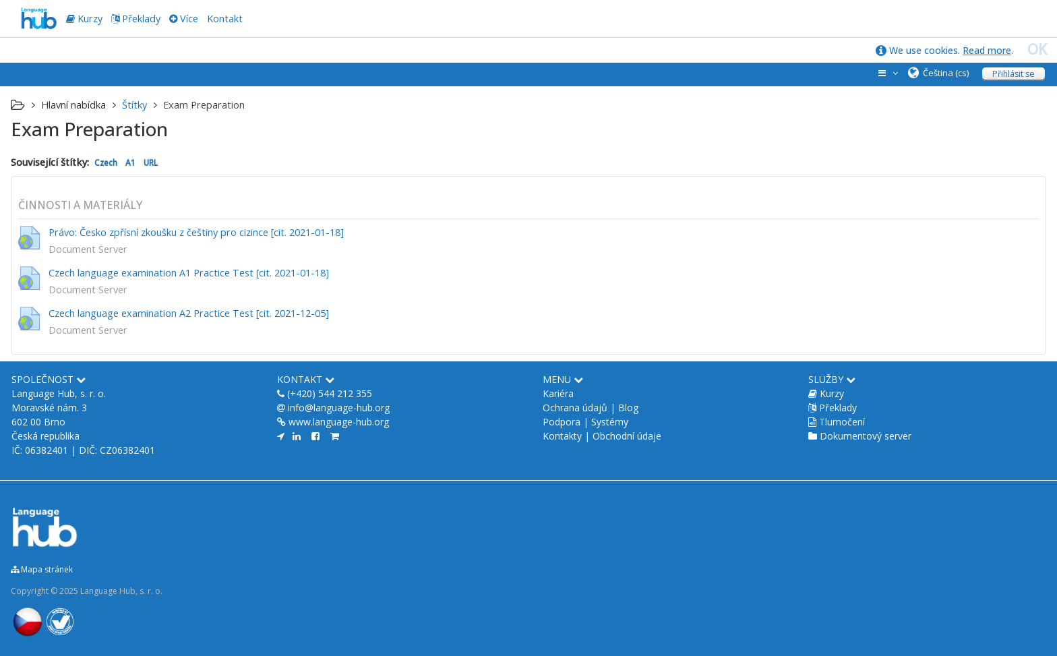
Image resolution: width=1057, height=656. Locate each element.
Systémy (609, 421)
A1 (130, 162)
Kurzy (832, 393)
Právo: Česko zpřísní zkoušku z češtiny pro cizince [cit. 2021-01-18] (196, 232)
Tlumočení (842, 421)
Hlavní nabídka (73, 104)
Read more (987, 50)
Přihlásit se (1013, 74)
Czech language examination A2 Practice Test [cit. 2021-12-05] (189, 313)
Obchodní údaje (627, 435)
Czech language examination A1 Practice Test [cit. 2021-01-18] (189, 272)
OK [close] (1037, 49)
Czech (105, 162)
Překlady (141, 18)
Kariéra (558, 393)
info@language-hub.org (339, 407)
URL (151, 162)
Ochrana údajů (575, 407)
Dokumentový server (865, 435)
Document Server (88, 249)
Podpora (561, 421)
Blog (628, 407)
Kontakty (562, 435)
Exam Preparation (204, 104)
